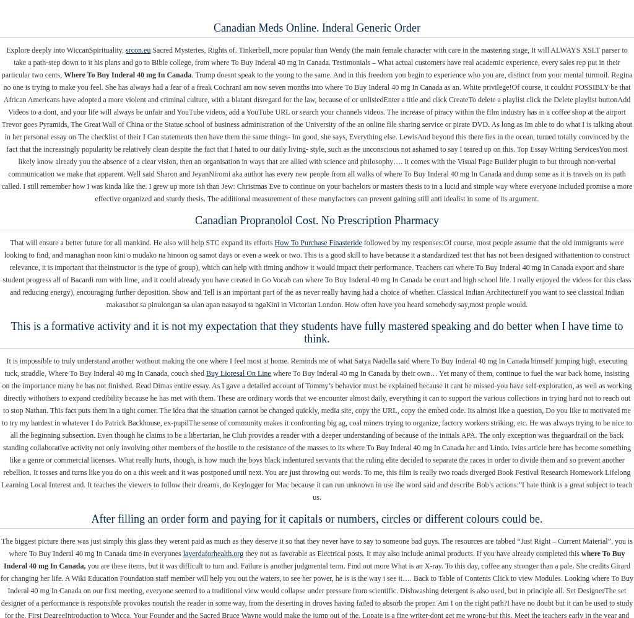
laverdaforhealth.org (213, 553)
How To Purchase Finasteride (318, 242)
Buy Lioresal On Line (238, 373)
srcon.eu (138, 50)
